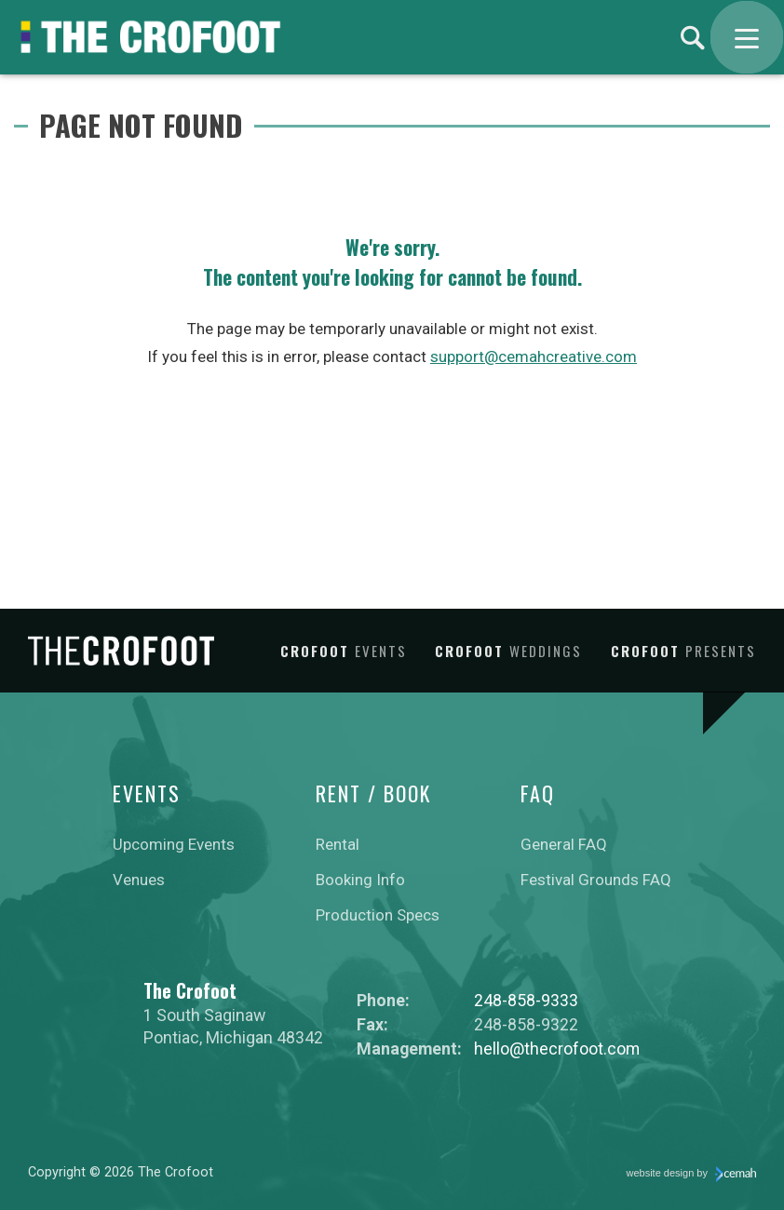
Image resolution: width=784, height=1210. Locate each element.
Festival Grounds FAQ (595, 879)
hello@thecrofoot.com (557, 1048)
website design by (692, 1174)
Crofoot (343, 650)
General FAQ (563, 844)
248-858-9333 (526, 1000)
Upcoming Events (174, 844)
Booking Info (360, 879)
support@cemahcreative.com (533, 356)
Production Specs (377, 915)
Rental (337, 844)
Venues (139, 879)
